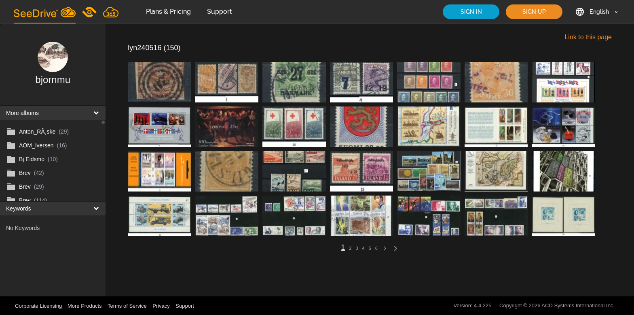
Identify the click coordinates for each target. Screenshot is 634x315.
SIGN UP (534, 12)
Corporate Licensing (39, 306)
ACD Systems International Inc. (578, 305)
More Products (85, 306)
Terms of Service (127, 306)
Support (219, 11)
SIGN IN (471, 12)
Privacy (161, 306)
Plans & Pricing (168, 11)
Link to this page (588, 37)
